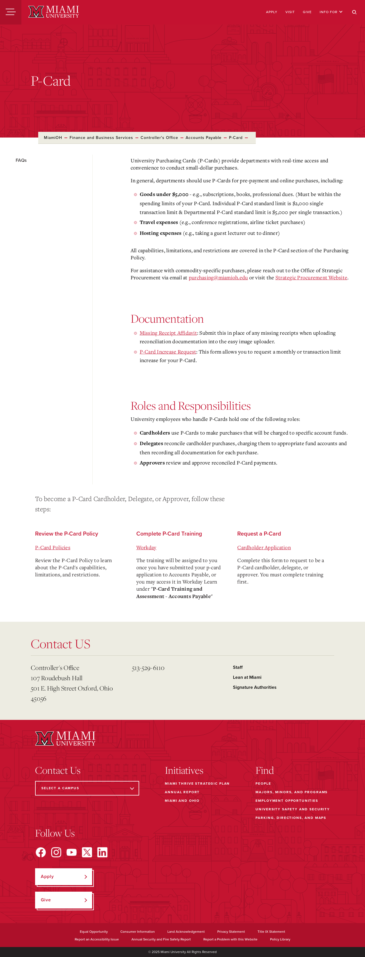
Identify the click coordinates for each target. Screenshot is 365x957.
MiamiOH (53, 137)
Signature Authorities (255, 687)
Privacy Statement (231, 932)
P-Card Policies (52, 547)
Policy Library (280, 939)
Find (265, 770)
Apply (271, 12)
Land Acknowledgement (186, 932)
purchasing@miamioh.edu (218, 277)
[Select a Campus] (87, 788)
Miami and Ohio (182, 801)
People (263, 784)
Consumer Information (137, 932)
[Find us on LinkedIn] (102, 852)
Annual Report (182, 792)
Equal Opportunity (94, 932)
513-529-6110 (148, 667)
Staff (238, 667)
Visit (290, 12)
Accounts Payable (204, 137)
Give (307, 12)
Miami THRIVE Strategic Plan (197, 784)
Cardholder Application (264, 547)
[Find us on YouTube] (71, 852)
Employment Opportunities (287, 801)
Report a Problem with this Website (230, 939)
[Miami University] (53, 12)
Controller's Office (159, 137)
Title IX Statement (271, 932)
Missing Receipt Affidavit (168, 332)
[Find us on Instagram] (56, 852)
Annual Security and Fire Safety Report (161, 939)
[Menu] (10, 12)
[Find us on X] (87, 852)
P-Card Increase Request (168, 351)
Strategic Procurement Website (311, 277)
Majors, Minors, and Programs (292, 792)
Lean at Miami (247, 677)
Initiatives (184, 770)
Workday (146, 547)
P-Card (236, 137)
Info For (331, 12)
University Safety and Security (293, 809)
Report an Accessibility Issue (97, 939)
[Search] (354, 12)
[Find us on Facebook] (40, 852)
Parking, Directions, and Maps (291, 818)
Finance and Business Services (101, 137)
